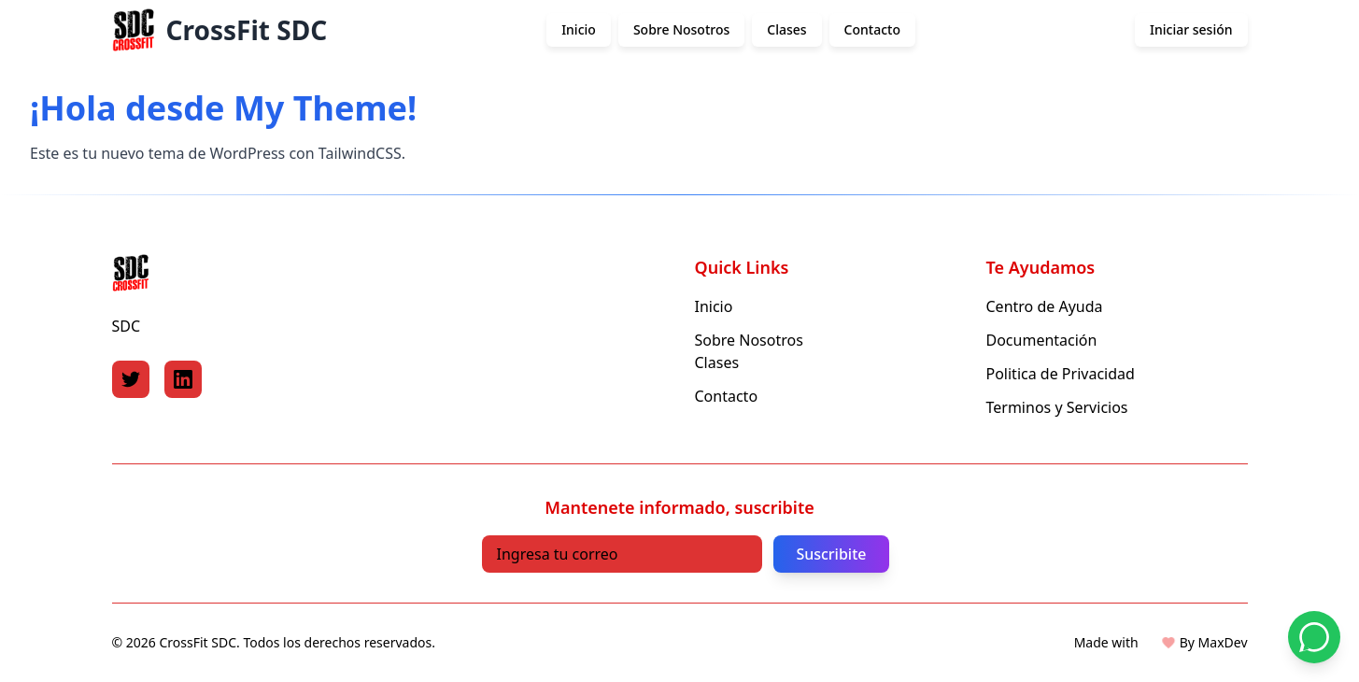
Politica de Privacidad (1060, 373)
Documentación (1041, 340)
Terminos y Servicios (1057, 407)
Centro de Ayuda (1044, 306)
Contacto (872, 29)
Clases (786, 29)
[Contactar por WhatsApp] (1314, 637)
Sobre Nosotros (681, 29)
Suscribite (831, 554)
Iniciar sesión (1191, 29)
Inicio (578, 29)
